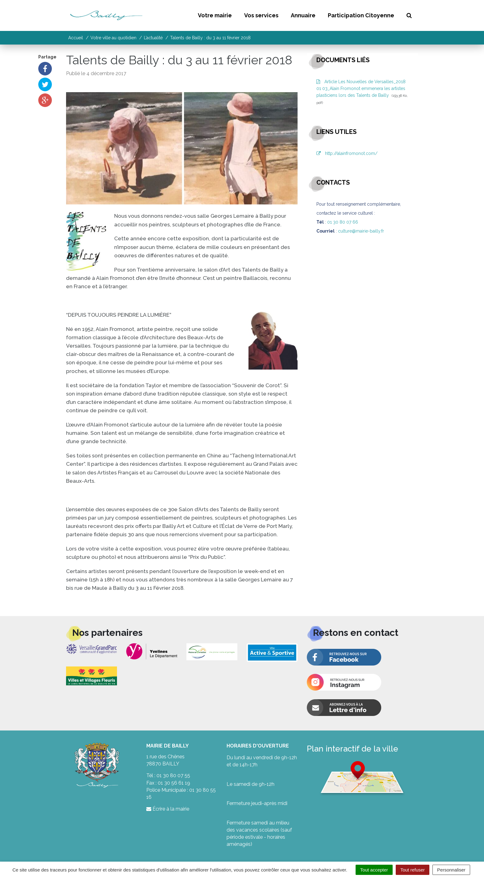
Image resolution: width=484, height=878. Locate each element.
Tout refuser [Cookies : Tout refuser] (412, 869)
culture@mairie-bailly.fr (361, 231)
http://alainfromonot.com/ (347, 153)
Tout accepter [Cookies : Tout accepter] (374, 869)
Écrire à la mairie (167, 809)
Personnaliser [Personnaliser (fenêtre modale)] (451, 869)
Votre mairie (215, 15)
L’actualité (153, 37)
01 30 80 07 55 (173, 775)
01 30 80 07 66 (342, 222)
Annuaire (303, 15)
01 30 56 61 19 (174, 783)
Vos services (261, 15)
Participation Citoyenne (361, 15)
